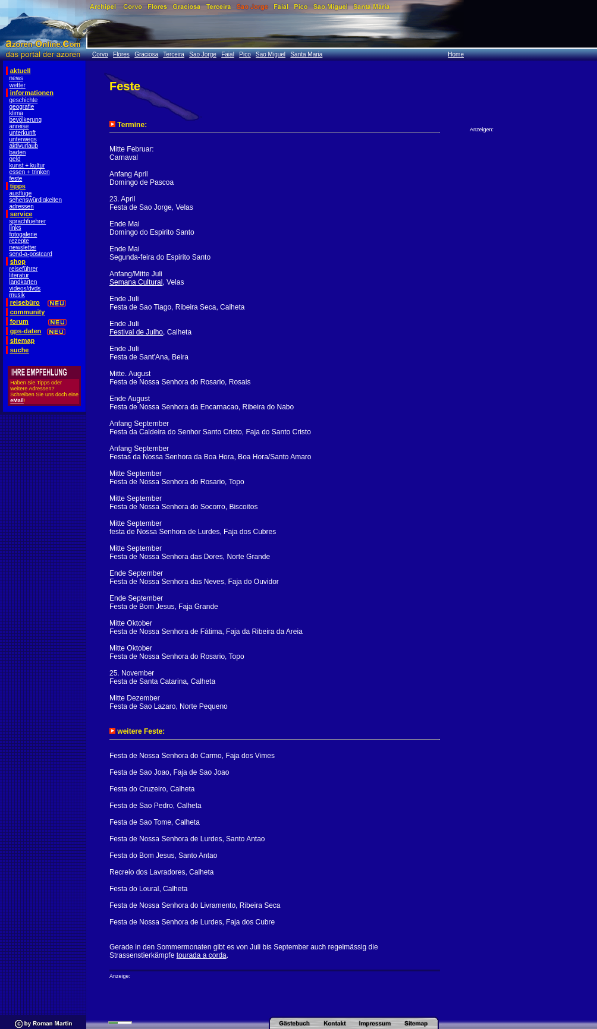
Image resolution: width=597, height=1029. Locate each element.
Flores (121, 54)
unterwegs (23, 139)
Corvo (100, 54)
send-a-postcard (31, 254)
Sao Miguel (270, 54)
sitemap (22, 340)
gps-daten (26, 330)
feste (16, 178)
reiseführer (24, 269)
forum (19, 321)
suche (19, 349)
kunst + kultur (27, 165)
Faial (227, 54)
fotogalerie (23, 234)
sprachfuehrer (28, 221)
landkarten (23, 282)
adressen (22, 206)
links (15, 228)
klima (16, 113)
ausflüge (21, 193)
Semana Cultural (135, 282)
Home (456, 54)
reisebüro (25, 302)
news (16, 78)
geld (15, 159)
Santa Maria (306, 54)
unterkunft (23, 133)
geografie (22, 106)
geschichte (24, 100)
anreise (19, 126)
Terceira (173, 54)
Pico (244, 54)
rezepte (19, 241)
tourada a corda (202, 955)
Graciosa (146, 54)
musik (17, 295)
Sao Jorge (202, 54)
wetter (18, 85)
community (27, 311)
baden (18, 152)
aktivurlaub (24, 146)
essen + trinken (30, 172)
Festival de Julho (136, 332)
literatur (19, 275)
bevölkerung (26, 119)
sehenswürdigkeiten (36, 200)
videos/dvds (25, 288)
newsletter (23, 247)
